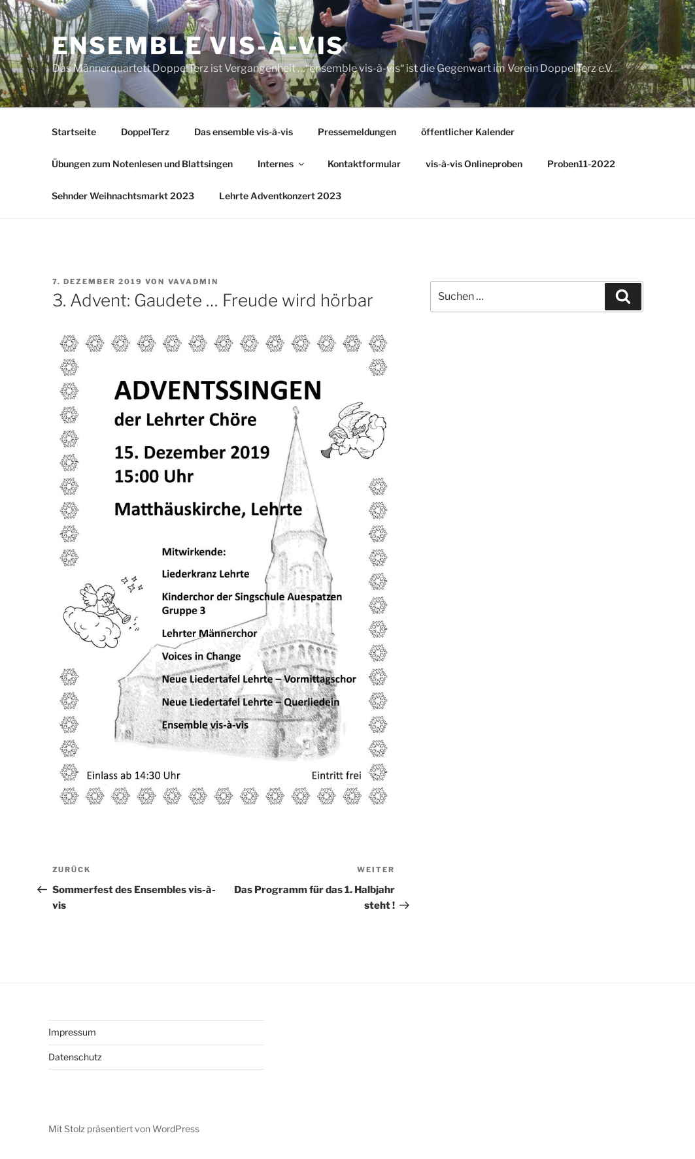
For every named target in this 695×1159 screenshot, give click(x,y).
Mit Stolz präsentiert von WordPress (123, 1128)
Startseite (74, 131)
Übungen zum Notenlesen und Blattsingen (142, 163)
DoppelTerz (145, 131)
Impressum (72, 1031)
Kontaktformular (364, 163)
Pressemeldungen (357, 131)
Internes (282, 163)
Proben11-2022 (581, 163)
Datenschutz (75, 1056)
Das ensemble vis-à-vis (243, 131)
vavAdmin (193, 281)
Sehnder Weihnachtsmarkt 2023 (123, 195)
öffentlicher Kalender (468, 131)
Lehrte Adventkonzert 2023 (280, 195)
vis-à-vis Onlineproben (474, 163)
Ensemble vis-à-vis (198, 45)
